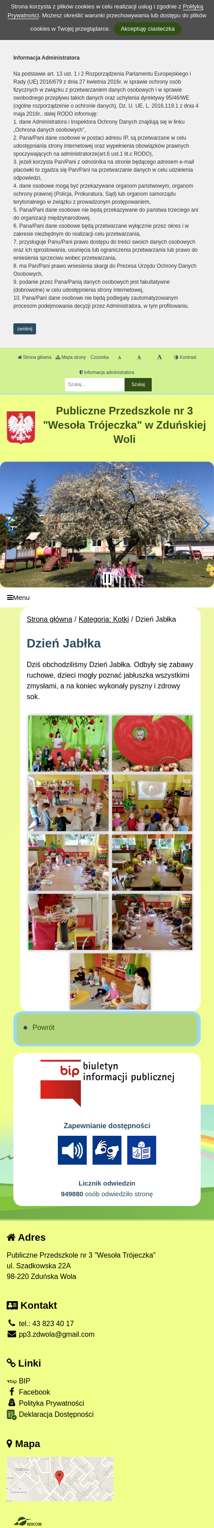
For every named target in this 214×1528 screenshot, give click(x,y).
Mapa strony (71, 357)
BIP (18, 1381)
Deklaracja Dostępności (50, 1415)
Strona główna (35, 357)
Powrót (43, 1027)
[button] (10, 524)
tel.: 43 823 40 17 (40, 1323)
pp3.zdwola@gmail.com (51, 1334)
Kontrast (185, 357)
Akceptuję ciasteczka (147, 28)
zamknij (24, 328)
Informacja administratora (107, 372)
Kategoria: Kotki (104, 619)
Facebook (28, 1391)
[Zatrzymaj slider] (107, 578)
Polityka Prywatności (45, 1403)
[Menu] (107, 597)
